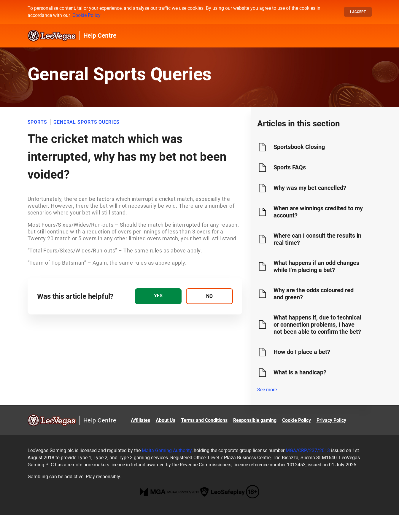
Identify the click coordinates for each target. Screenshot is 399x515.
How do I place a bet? (302, 351)
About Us (165, 420)
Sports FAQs (290, 167)
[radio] (158, 296)
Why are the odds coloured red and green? (314, 294)
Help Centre (100, 35)
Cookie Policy (86, 15)
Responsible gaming (254, 420)
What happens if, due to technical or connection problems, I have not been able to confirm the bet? (317, 324)
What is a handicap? (300, 372)
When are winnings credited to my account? (318, 212)
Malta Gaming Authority (167, 450)
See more (267, 389)
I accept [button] (358, 12)
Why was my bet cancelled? (310, 187)
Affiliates (140, 420)
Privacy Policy (331, 420)
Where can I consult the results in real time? (317, 239)
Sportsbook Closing (299, 146)
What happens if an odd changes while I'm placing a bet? (316, 266)
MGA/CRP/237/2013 (308, 450)
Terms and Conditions (204, 420)
